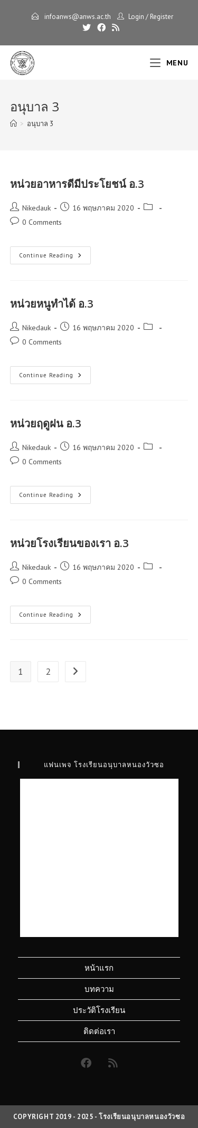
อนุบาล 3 (40, 123)
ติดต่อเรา (99, 1031)
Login (136, 16)
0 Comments (42, 222)
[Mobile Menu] (169, 63)
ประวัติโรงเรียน (99, 1010)
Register (161, 16)
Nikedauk (36, 208)
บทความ (99, 989)
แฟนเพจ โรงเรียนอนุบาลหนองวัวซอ (104, 764)
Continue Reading (55, 257)
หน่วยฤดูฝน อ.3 (45, 423)
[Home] (13, 123)
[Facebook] (101, 27)
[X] (86, 27)
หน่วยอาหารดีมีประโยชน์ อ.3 (77, 184)
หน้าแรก (99, 968)
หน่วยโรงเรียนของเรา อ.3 (69, 543)
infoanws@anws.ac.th (77, 16)
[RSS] (114, 27)
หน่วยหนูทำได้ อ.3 (51, 304)
